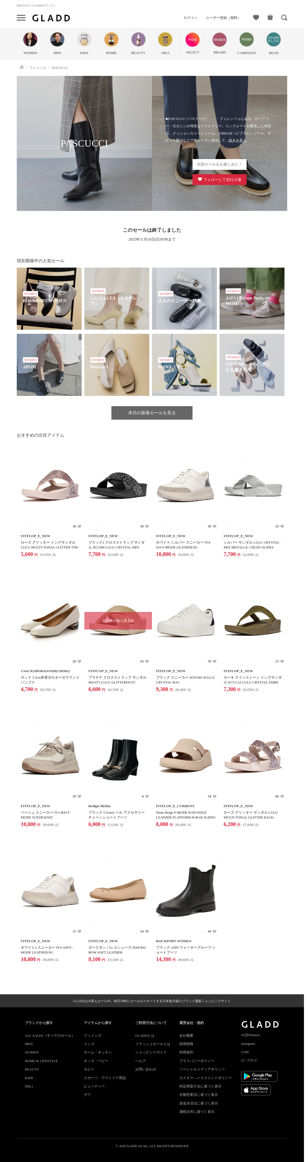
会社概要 (186, 1035)
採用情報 (186, 1044)
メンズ (89, 1044)
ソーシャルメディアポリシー (202, 1069)
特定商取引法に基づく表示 (200, 1086)
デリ (87, 1095)
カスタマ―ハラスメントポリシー (205, 1078)
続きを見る (237, 140)
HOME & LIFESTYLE (41, 1061)
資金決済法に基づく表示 (198, 1103)
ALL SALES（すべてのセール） (50, 1035)
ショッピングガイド (151, 1052)
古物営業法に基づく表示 (198, 1095)
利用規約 (186, 1052)
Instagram (248, 1044)
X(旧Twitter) (250, 1035)
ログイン (191, 18)
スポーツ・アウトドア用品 (105, 1078)
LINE (245, 1052)
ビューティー (94, 1086)
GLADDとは (145, 1035)
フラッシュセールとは (152, 1044)
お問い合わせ (145, 1069)
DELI (29, 1086)
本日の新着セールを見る (152, 412)
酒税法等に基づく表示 (196, 1112)
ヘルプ (140, 1061)
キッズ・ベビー (96, 1061)
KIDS (29, 1078)
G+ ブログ (249, 1060)
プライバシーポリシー (196, 1061)
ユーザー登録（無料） (223, 18)
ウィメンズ (92, 1035)
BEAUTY (32, 1069)
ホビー (89, 1069)
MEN (29, 1044)
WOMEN (32, 1052)
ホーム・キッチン (98, 1052)
